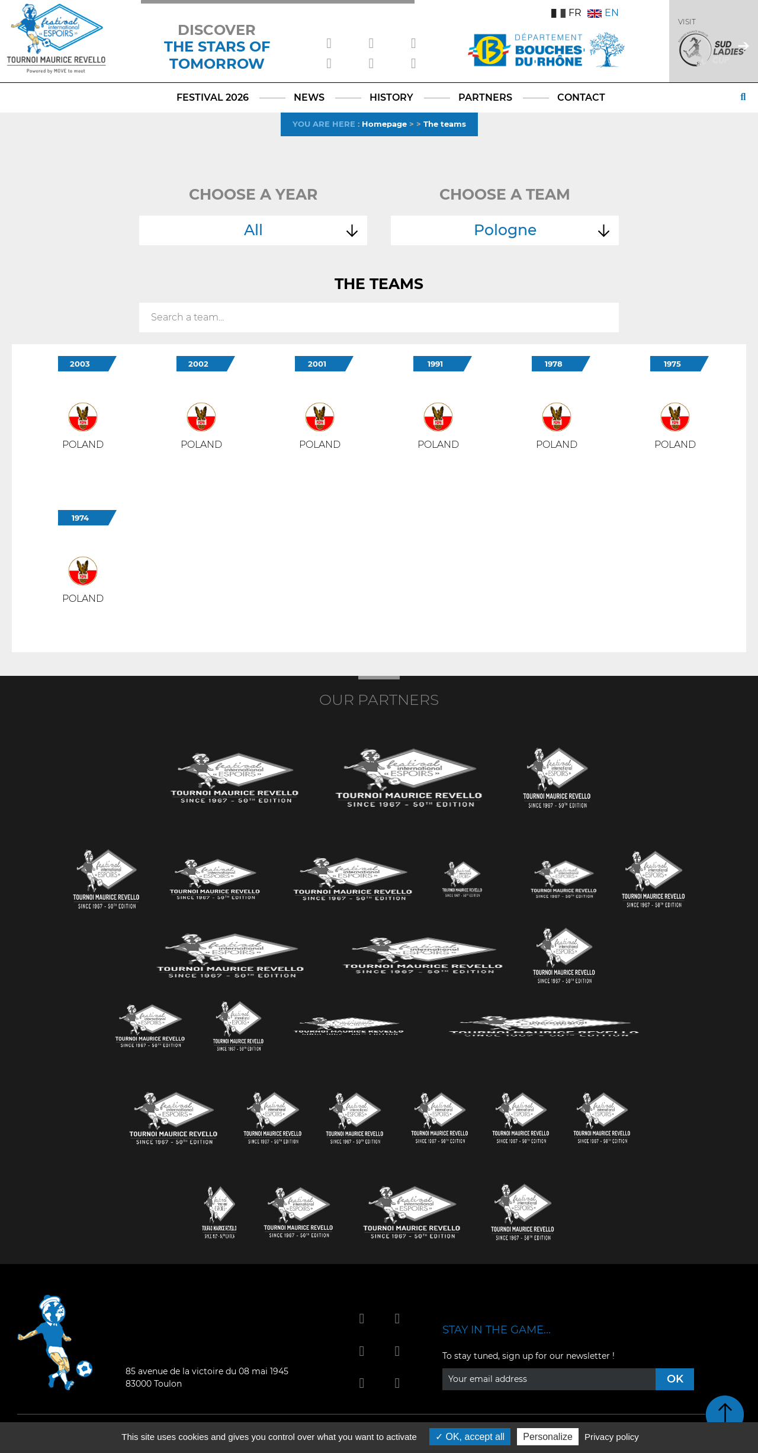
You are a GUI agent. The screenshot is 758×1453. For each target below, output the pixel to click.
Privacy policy (611, 1437)
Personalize (548, 1437)
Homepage (384, 124)
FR (566, 12)
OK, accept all (470, 1437)
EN (603, 12)
